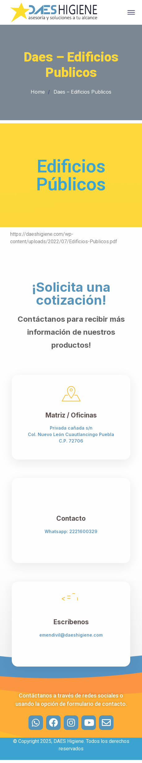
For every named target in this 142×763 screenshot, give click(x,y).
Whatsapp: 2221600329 (71, 531)
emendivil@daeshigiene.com (71, 635)
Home (38, 92)
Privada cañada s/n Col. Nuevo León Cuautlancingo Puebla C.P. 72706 (71, 434)
